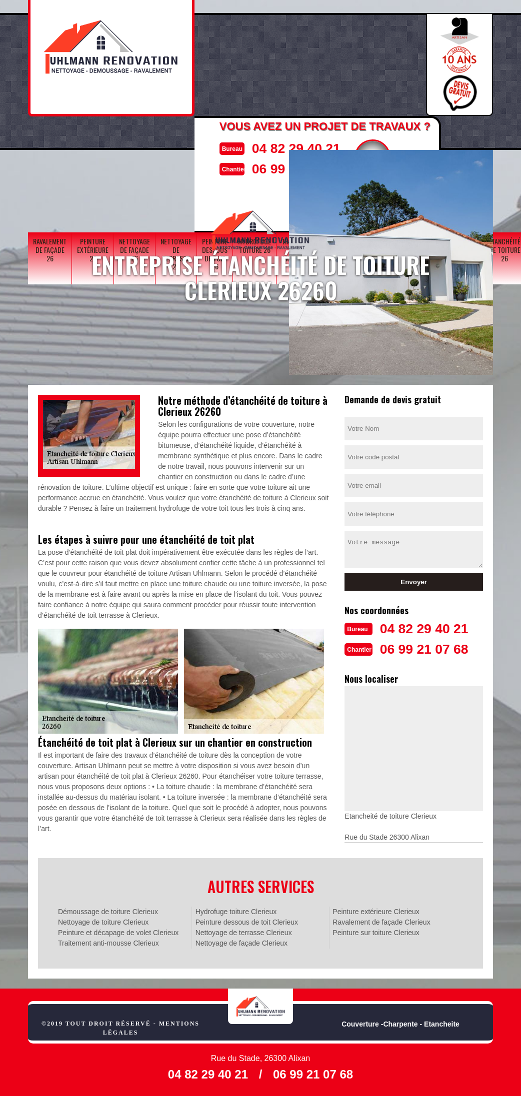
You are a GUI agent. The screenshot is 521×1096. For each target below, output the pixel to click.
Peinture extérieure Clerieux (376, 911)
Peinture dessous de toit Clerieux (247, 921)
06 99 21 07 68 (430, 648)
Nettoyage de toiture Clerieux (103, 921)
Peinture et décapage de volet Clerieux (118, 932)
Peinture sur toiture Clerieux (376, 932)
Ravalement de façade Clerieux (381, 921)
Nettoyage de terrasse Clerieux (244, 932)
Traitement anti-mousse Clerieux (108, 942)
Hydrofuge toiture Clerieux (236, 911)
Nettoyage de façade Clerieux (242, 942)
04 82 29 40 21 (292, 147)
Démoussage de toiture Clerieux (108, 911)
